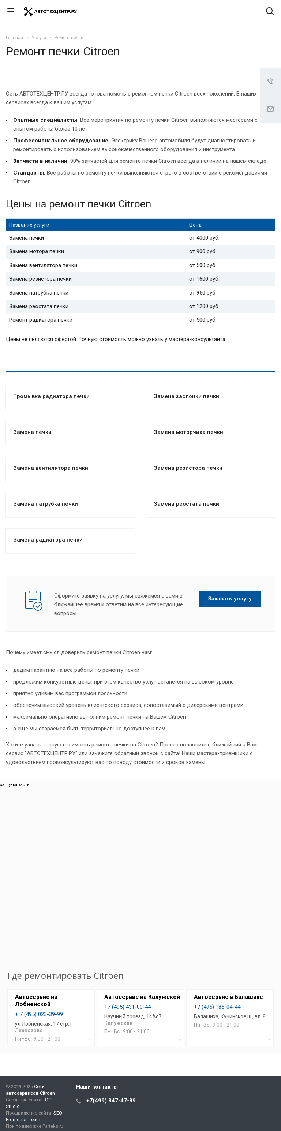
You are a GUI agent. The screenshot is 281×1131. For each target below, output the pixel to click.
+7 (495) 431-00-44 (127, 1007)
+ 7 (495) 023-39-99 (39, 1014)
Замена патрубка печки (45, 504)
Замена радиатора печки (48, 539)
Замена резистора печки (188, 468)
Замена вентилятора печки (50, 468)
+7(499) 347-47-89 (111, 1100)
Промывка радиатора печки (51, 396)
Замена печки (32, 432)
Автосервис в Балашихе (228, 996)
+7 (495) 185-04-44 (217, 1007)
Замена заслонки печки (186, 396)
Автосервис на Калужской (142, 996)
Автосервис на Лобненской (36, 1000)
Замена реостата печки (186, 504)
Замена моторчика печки (188, 432)
